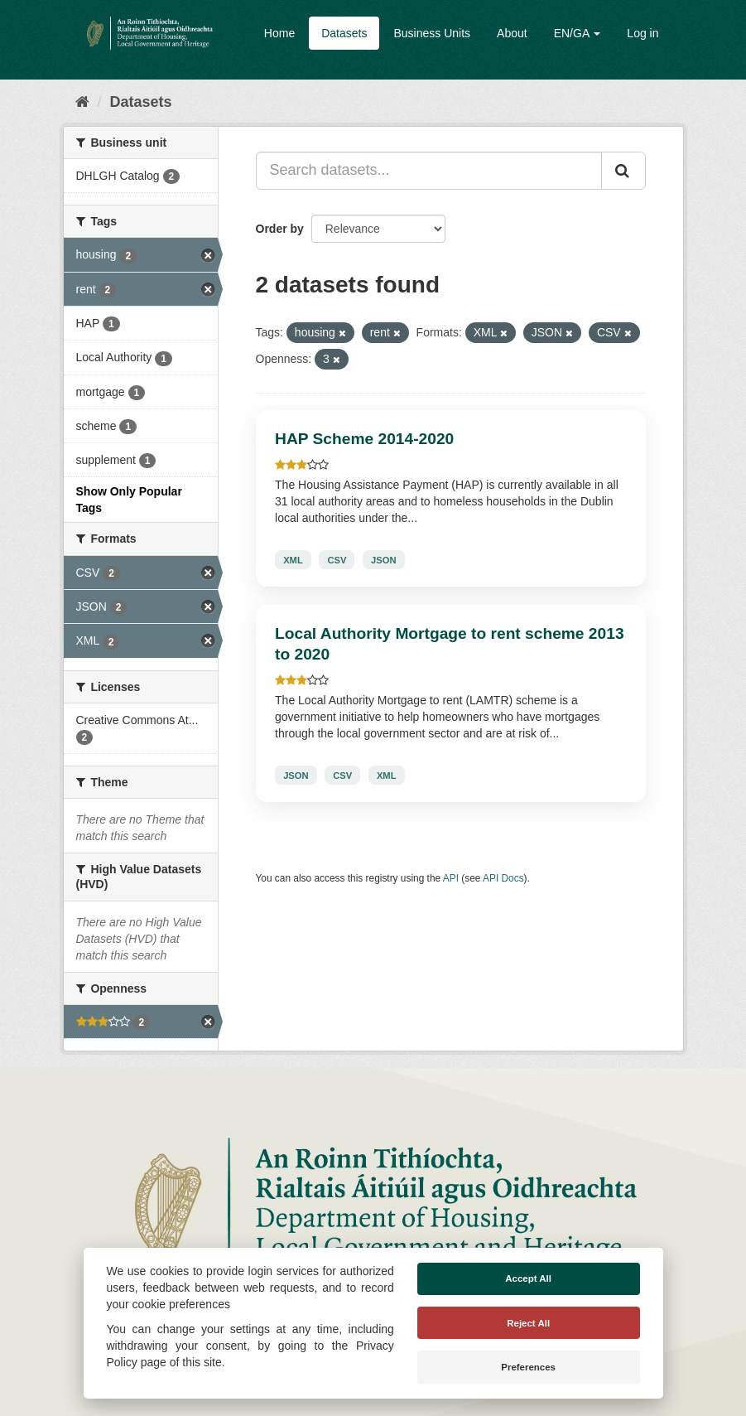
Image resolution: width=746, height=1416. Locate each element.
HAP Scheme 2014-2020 (364, 438)
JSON (383, 559)
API (451, 878)
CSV (336, 559)
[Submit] (623, 171)
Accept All (528, 1278)
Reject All (528, 1323)
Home (279, 33)
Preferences (528, 1367)
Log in (642, 33)
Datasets (344, 33)
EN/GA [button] (577, 33)
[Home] (82, 102)
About (512, 33)
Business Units (431, 33)
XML (293, 559)
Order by (280, 228)
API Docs (503, 878)
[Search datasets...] (429, 171)
